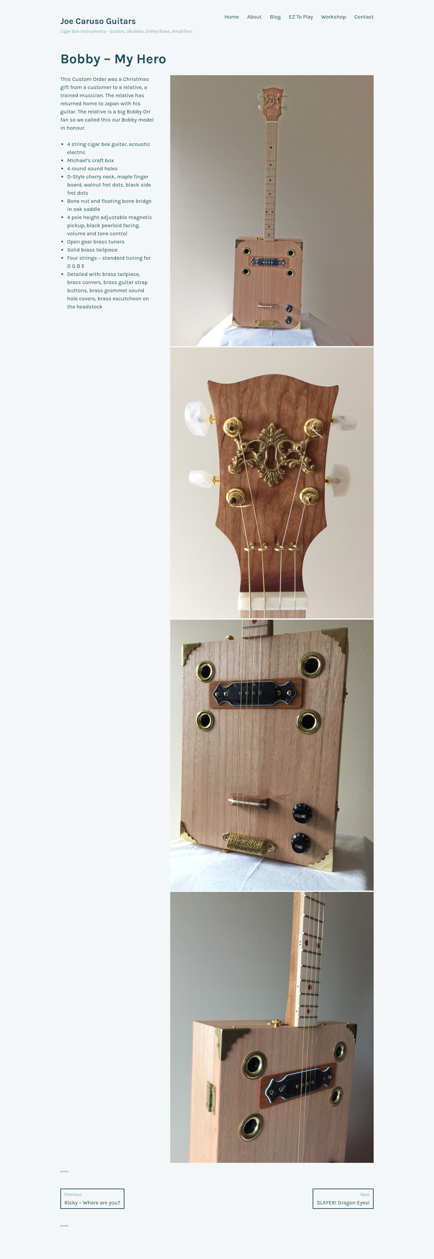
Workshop (333, 17)
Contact (364, 17)
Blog (275, 17)
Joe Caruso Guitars (98, 21)
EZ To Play (301, 17)
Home (231, 17)
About (254, 17)
